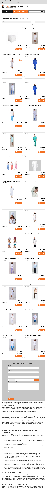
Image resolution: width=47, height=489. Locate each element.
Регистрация (13, 0)
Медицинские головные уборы (28, 24)
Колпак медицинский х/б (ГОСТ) (9, 28)
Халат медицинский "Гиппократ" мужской (11, 80)
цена (23, 21)
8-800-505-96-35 (23, 6)
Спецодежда (11, 15)
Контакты (35, 2)
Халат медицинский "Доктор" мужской (33, 105)
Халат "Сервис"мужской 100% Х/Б (32, 233)
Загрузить (36, 379)
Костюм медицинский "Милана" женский (33, 284)
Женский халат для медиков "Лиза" (32, 208)
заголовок (28, 21)
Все (43, 21)
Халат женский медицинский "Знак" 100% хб (12, 54)
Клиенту (10, 2)
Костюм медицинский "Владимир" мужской (34, 258)
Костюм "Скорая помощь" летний (32, 80)
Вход (8, 0)
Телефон (10, 370)
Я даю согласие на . (21, 391)
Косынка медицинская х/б (30, 181)
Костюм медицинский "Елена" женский (11, 258)
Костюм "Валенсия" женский (8, 309)
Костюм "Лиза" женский (7, 335)
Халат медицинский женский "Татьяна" (33, 28)
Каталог (7, 11)
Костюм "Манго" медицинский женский (33, 335)
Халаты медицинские (17, 24)
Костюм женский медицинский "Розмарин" (11, 156)
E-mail (10, 375)
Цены (19, 2)
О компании (4, 2)
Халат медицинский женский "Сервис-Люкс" (12, 131)
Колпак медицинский (7, 233)
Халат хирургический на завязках (32, 156)
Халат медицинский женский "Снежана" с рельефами (11, 182)
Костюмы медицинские (6, 24)
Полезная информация (26, 2)
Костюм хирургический (30, 131)
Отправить (11, 398)
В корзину (20, 49)
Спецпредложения (21, 11)
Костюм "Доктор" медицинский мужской (33, 309)
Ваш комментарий (12, 381)
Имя (9, 365)
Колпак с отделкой (7, 208)
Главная (3, 15)
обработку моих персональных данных (25, 391)
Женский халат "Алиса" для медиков (10, 284)
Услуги (15, 2)
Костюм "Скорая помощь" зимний (32, 54)
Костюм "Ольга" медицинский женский (10, 105)
